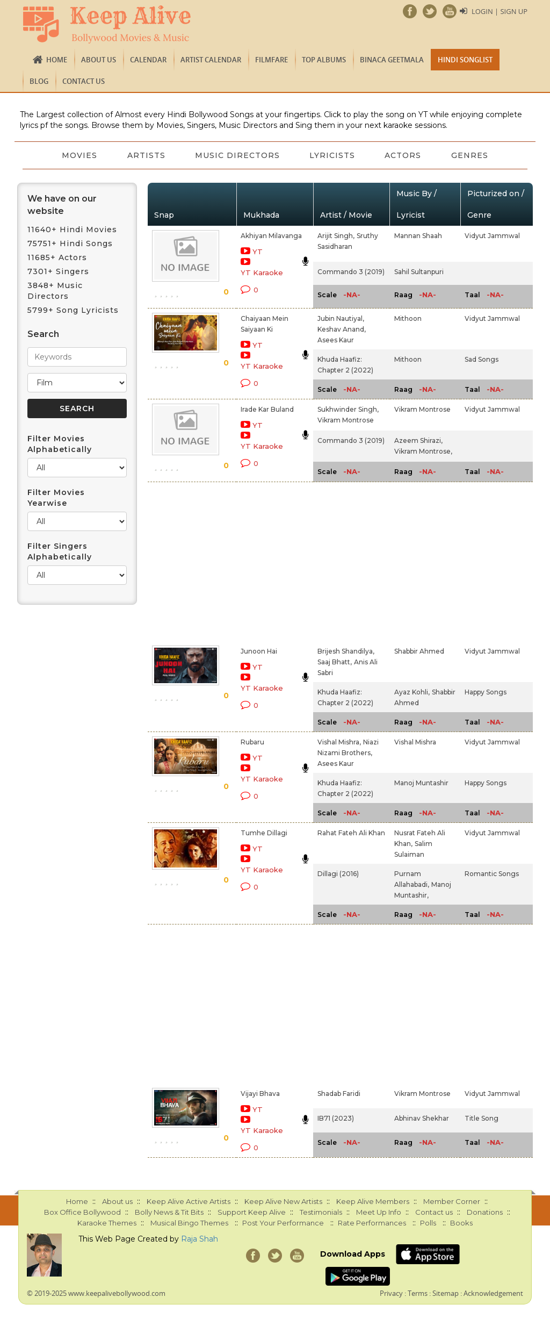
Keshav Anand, (341, 329)
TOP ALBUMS (324, 59)
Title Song (481, 1118)
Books (461, 1222)
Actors (404, 155)
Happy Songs (485, 692)
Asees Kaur (335, 340)
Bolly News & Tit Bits (169, 1212)
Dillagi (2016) (338, 874)
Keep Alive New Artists (283, 1201)
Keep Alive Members (372, 1201)
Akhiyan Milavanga (271, 236)
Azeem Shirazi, (418, 440)
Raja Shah (199, 1239)
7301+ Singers (58, 271)
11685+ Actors (57, 257)
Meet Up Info (378, 1212)
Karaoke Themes (106, 1222)
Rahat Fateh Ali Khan (351, 833)
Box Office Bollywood (82, 1212)
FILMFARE (271, 59)
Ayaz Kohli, (412, 692)
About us (98, 59)
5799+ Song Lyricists (73, 310)
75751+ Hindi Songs (70, 243)
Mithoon (408, 318)
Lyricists (333, 155)
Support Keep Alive (252, 1212)
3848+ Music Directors (55, 291)
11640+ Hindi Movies (72, 229)
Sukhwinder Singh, (348, 409)
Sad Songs (481, 359)
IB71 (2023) (335, 1118)
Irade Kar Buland (267, 409)
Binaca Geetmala (392, 59)
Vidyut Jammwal (492, 236)
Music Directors (237, 155)
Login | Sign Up (499, 11)
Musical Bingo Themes (189, 1222)
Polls (428, 1222)
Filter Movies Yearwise (56, 498)
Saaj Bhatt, (334, 662)
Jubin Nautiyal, (340, 318)
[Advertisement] (263, 561)
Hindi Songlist (465, 59)
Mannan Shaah (418, 236)
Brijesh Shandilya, (345, 651)
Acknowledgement (493, 1293)
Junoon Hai (259, 651)
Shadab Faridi (338, 1093)
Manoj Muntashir (421, 783)
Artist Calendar (210, 59)
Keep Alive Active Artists (188, 1201)
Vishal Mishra (415, 742)
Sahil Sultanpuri (419, 272)
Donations (485, 1212)
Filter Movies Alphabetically (59, 444)
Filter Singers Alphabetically (59, 551)
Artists (146, 155)
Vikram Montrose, (423, 451)
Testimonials (321, 1212)
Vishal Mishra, (339, 742)
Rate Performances (372, 1222)
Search (43, 334)
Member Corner (451, 1201)
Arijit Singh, (335, 236)
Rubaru (252, 742)
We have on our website (62, 204)
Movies (79, 155)
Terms (418, 1293)
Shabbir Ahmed (419, 651)
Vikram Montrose (345, 420)
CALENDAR (148, 59)
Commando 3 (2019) (351, 272)
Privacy (391, 1293)
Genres (470, 155)
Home (56, 59)
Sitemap (445, 1293)
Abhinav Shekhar (421, 1118)
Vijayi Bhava (260, 1093)
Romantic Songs (492, 874)
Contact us (83, 81)
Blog (39, 81)
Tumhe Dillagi (264, 833)
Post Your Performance (283, 1222)
